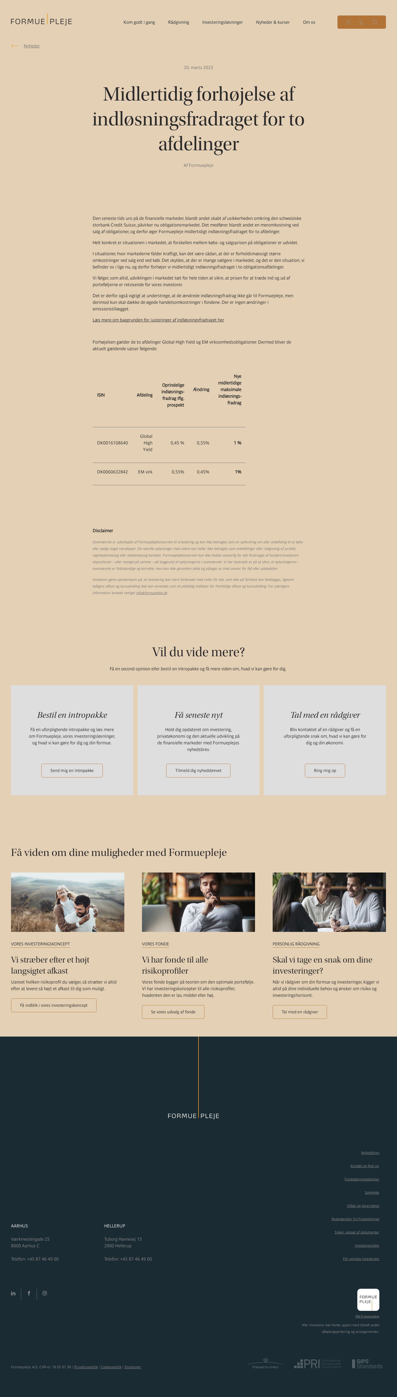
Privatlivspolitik (86, 1367)
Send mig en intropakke (72, 770)
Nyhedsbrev (370, 1153)
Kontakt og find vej (364, 1166)
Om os (309, 22)
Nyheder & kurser (273, 22)
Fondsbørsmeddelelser (362, 1179)
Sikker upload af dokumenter (357, 1232)
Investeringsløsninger (222, 22)
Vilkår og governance (363, 1206)
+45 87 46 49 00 (43, 1258)
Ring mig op (325, 770)
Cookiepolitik (111, 1367)
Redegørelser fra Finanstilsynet (355, 1219)
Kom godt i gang (139, 22)
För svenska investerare (361, 1259)
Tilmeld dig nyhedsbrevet (198, 770)
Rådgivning (178, 22)
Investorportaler (367, 1245)
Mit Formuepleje (367, 1316)
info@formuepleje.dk (151, 593)
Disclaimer (133, 1367)
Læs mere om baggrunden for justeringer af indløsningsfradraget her (158, 319)
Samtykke (372, 1192)
